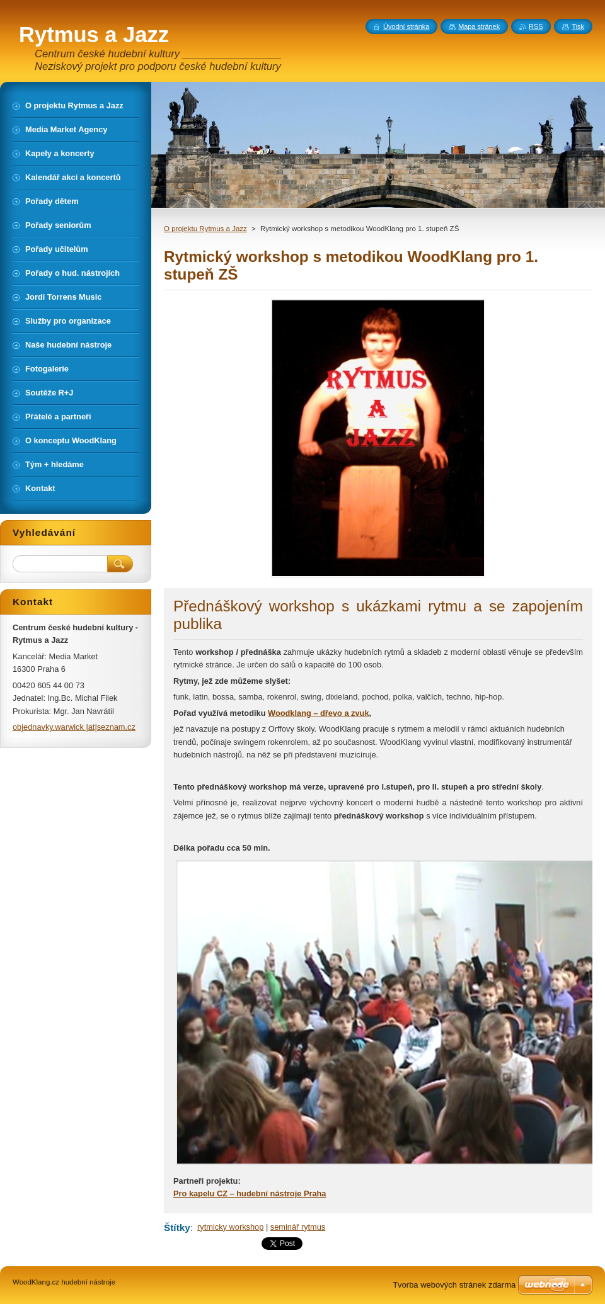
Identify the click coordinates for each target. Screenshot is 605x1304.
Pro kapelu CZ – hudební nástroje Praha (249, 1193)
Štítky (177, 1227)
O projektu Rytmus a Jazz (205, 228)
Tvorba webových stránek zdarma (454, 1285)
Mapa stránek (479, 26)
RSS (536, 26)
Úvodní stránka (406, 26)
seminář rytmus (297, 1227)
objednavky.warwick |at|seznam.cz (74, 727)
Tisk (578, 26)
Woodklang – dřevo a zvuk (318, 713)
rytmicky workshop (230, 1227)
